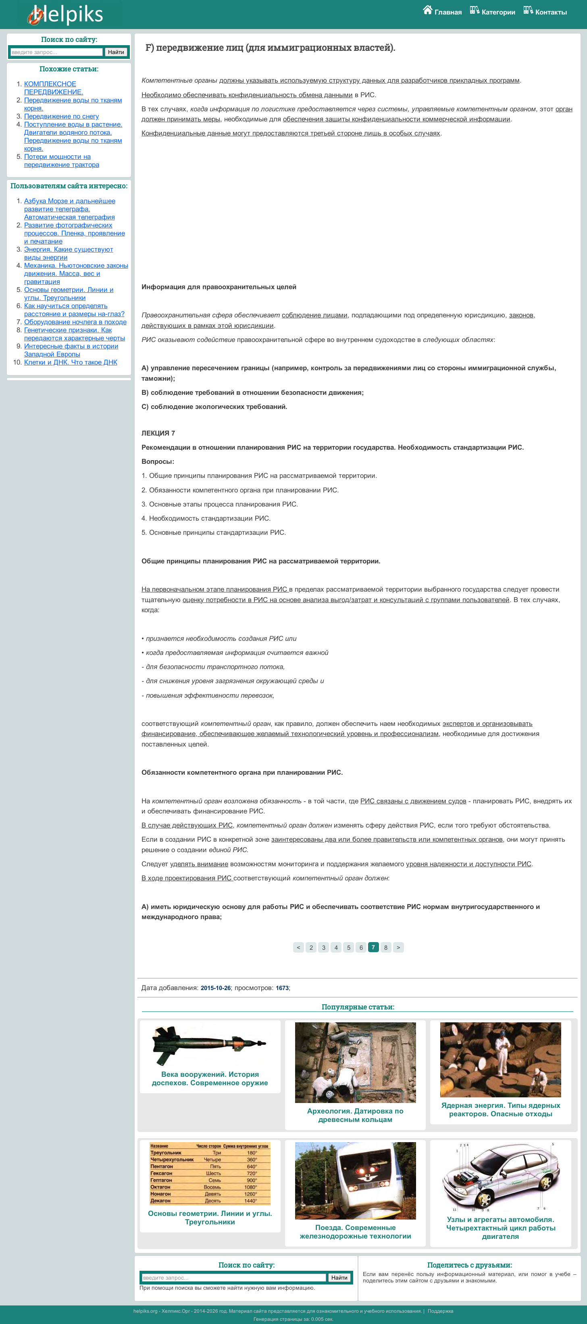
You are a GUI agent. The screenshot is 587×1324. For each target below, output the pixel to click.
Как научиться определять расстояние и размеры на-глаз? (74, 310)
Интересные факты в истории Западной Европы (71, 350)
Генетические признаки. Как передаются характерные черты (74, 334)
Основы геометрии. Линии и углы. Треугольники (69, 294)
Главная (448, 12)
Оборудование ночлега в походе (75, 322)
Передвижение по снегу (61, 116)
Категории (498, 12)
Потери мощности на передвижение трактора (61, 161)
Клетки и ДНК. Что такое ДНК (70, 362)
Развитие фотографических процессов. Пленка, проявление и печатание (74, 233)
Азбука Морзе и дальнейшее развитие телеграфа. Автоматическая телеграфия (69, 209)
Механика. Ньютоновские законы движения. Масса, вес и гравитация (76, 274)
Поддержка (441, 1311)
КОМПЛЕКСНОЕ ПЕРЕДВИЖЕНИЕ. (53, 88)
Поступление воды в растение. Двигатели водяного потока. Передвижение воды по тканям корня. (73, 136)
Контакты (551, 12)
